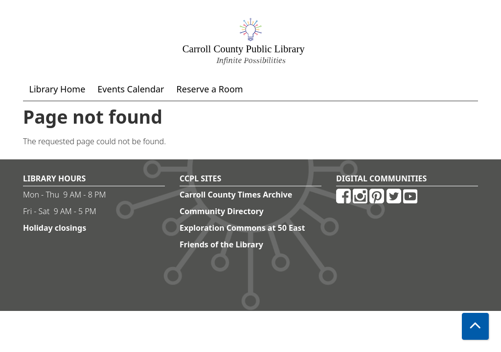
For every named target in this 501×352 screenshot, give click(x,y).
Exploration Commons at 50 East (242, 227)
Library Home (57, 89)
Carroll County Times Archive (236, 194)
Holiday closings (54, 227)
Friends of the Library (221, 244)
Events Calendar (130, 89)
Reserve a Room (210, 89)
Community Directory (222, 211)
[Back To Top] (475, 326)
